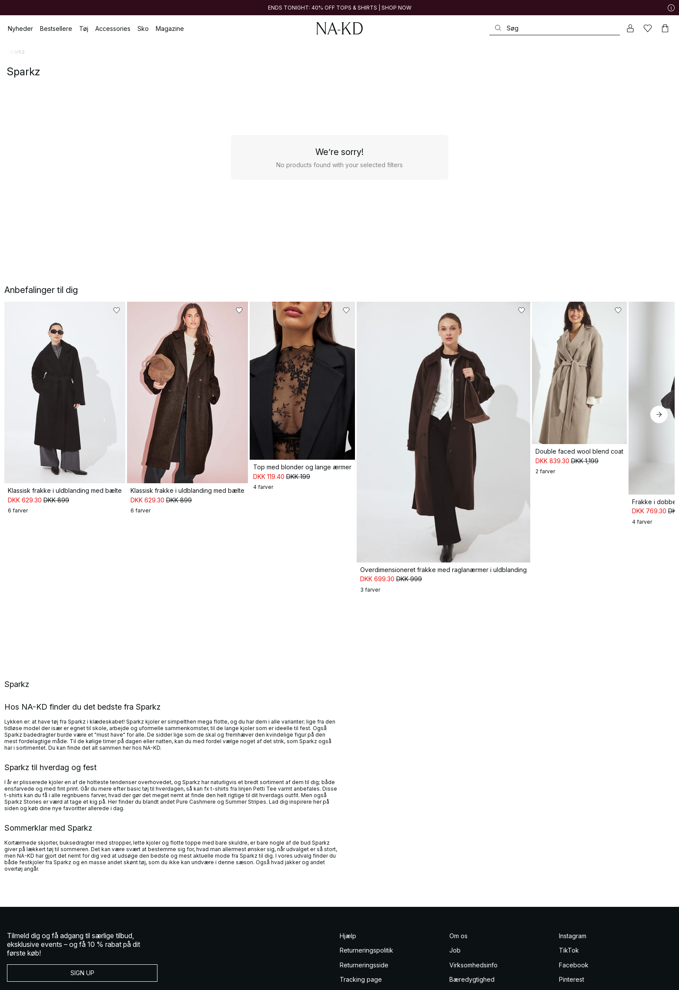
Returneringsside (364, 953)
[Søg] (554, 28)
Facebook (574, 953)
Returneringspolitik (366, 939)
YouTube (572, 983)
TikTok (569, 939)
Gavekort (353, 983)
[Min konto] (630, 28)
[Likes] (648, 28)
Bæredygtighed (472, 968)
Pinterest (571, 968)
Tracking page (361, 968)
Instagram (572, 924)
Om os (458, 924)
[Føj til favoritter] (162, 310)
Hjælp (348, 924)
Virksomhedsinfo (473, 953)
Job (455, 939)
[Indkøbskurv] (665, 28)
